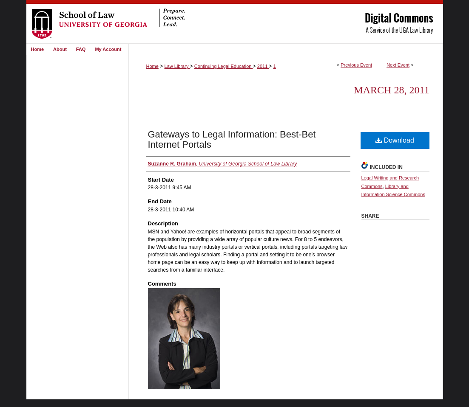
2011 (263, 66)
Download (394, 140)
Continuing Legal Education (223, 66)
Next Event (398, 64)
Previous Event (356, 64)
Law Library (177, 66)
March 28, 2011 (391, 89)
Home (152, 66)
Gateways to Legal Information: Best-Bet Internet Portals (232, 139)
